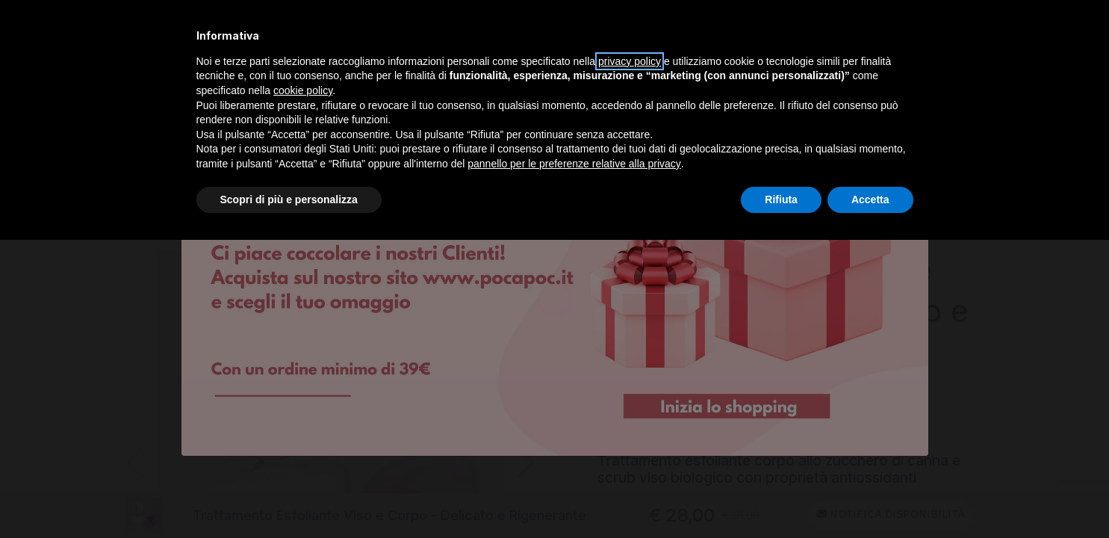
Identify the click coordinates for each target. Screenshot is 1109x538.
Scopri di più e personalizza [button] (289, 199)
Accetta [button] (870, 199)
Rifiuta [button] (781, 199)
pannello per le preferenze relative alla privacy (574, 164)
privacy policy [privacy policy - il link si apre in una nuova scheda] (629, 61)
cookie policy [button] (302, 90)
